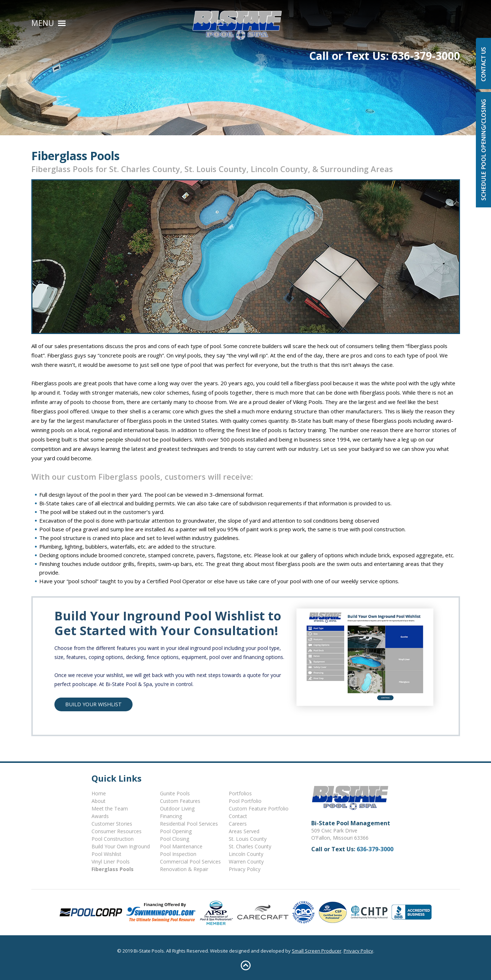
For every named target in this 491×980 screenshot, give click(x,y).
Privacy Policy (244, 869)
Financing (171, 816)
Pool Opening (176, 831)
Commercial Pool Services (190, 861)
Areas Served (244, 831)
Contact (238, 816)
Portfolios (240, 793)
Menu (42, 23)
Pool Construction (112, 838)
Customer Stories (111, 823)
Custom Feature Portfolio (259, 808)
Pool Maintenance (181, 846)
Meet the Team (109, 808)
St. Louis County (248, 838)
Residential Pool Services (189, 823)
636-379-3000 (426, 22)
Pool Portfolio (245, 800)
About (98, 800)
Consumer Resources (116, 831)
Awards (100, 816)
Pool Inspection (178, 854)
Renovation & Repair (184, 869)
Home (98, 793)
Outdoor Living (177, 808)
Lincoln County (246, 854)
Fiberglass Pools (112, 869)
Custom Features (180, 800)
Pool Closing (174, 838)
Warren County (246, 861)
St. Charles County (250, 846)
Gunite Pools (175, 793)
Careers (238, 823)
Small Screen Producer (317, 951)
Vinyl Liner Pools (110, 861)
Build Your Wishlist (93, 704)
